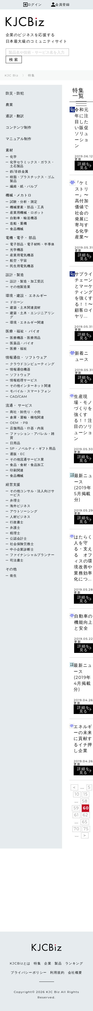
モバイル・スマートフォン (30, 391)
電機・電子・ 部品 (21, 237)
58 (85, 801)
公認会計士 (18, 538)
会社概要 (75, 972)
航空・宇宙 (18, 260)
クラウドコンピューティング (32, 364)
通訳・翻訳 (15, 116)
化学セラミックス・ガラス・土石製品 (32, 164)
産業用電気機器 (22, 255)
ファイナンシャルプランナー (32, 555)
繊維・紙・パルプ (23, 186)
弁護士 (15, 527)
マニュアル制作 (18, 139)
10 (77, 794)
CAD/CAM (18, 396)
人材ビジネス (20, 517)
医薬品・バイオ (22, 343)
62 (85, 815)
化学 (13, 157)
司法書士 (17, 560)
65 (85, 822)
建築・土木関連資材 (25, 307)
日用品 (15, 443)
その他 (11, 569)
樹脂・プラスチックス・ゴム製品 (32, 179)
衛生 (13, 575)
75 (86, 829)
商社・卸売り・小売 (25, 412)
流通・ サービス (19, 405)
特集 (37, 963)
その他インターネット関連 (30, 386)
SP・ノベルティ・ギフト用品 (33, 448)
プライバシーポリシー (29, 972)
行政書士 (17, 522)
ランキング (74, 963)
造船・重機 (18, 223)
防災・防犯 (15, 93)
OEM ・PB (19, 423)
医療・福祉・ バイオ (23, 331)
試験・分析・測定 (23, 202)
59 (76, 808)
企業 (47, 963)
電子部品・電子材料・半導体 (32, 244)
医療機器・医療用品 (25, 338)
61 (76, 815)
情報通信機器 (20, 369)
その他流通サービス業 (27, 459)
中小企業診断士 (22, 549)
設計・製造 (15, 275)
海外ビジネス (20, 506)
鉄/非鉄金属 (19, 171)
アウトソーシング (23, 511)
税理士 (15, 533)
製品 (58, 963)
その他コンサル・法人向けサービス (32, 493)
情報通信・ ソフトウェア (26, 357)
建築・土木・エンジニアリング (32, 315)
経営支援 (13, 484)
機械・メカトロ (18, 195)
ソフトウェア (20, 375)
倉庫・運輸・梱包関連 (27, 417)
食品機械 (17, 229)
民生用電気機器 (22, 266)
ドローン (17, 302)
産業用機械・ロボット (27, 212)
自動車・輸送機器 (23, 218)
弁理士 (15, 500)
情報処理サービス (23, 380)
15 (85, 794)
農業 (9, 104)
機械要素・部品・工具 (27, 207)
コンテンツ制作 (18, 127)
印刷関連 (17, 470)
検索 (14, 59)
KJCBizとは (20, 963)
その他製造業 (20, 287)
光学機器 (17, 250)
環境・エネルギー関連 (27, 322)
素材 (9, 150)
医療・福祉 (18, 348)
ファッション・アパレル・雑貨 (32, 435)
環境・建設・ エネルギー (26, 295)
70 (77, 829)
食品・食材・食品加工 (27, 465)
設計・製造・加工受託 (27, 281)
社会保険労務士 (22, 544)
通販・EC (17, 454)
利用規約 (57, 972)
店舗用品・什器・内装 (27, 428)
